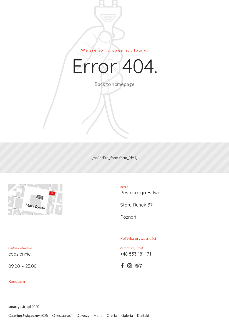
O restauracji (62, 316)
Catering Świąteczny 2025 (28, 316)
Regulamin (17, 281)
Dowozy (83, 316)
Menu (98, 316)
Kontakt (143, 316)
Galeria (127, 316)
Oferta (112, 316)
